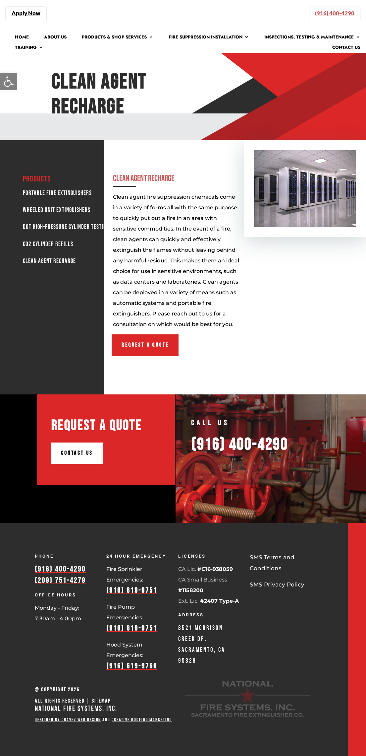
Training (26, 47)
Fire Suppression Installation (205, 37)
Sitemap (101, 701)
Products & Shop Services (114, 37)
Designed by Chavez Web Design (68, 719)
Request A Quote (145, 345)
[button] (8, 81)
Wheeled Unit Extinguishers (56, 210)
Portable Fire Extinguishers (57, 193)
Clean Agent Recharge (101, 95)
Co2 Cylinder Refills (48, 244)
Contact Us (346, 47)
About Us (55, 37)
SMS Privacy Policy (277, 584)
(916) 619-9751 (131, 590)
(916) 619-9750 (131, 666)
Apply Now (26, 13)
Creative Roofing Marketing (142, 719)
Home (22, 37)
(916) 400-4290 (334, 13)
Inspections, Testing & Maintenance (309, 37)
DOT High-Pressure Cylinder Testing (66, 227)
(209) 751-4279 (60, 580)
